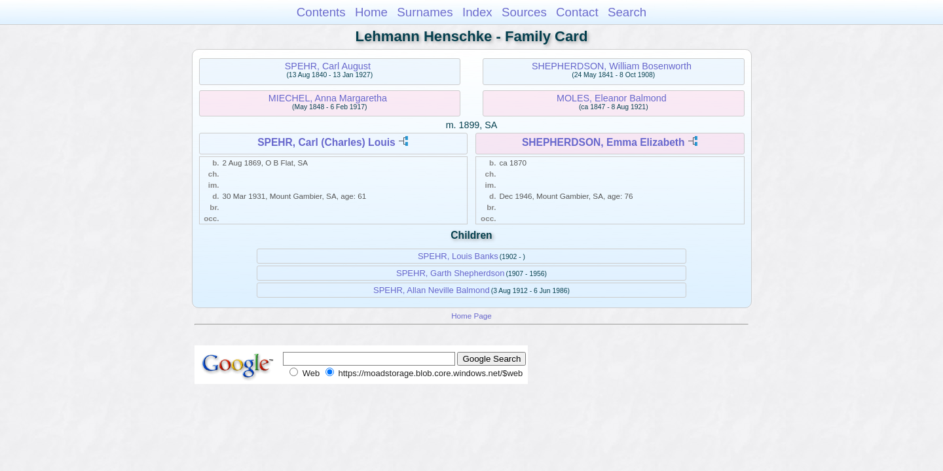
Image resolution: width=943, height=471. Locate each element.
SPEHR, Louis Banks (458, 256)
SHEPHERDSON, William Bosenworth (612, 66)
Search (627, 12)
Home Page (471, 315)
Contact (577, 12)
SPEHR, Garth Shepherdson (450, 273)
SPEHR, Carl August (328, 66)
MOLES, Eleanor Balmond (612, 98)
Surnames (425, 12)
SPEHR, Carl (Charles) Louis (326, 142)
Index (477, 12)
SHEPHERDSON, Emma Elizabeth (603, 142)
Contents (321, 12)
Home (371, 12)
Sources (524, 12)
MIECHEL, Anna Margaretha (327, 98)
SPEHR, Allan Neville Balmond (431, 290)
